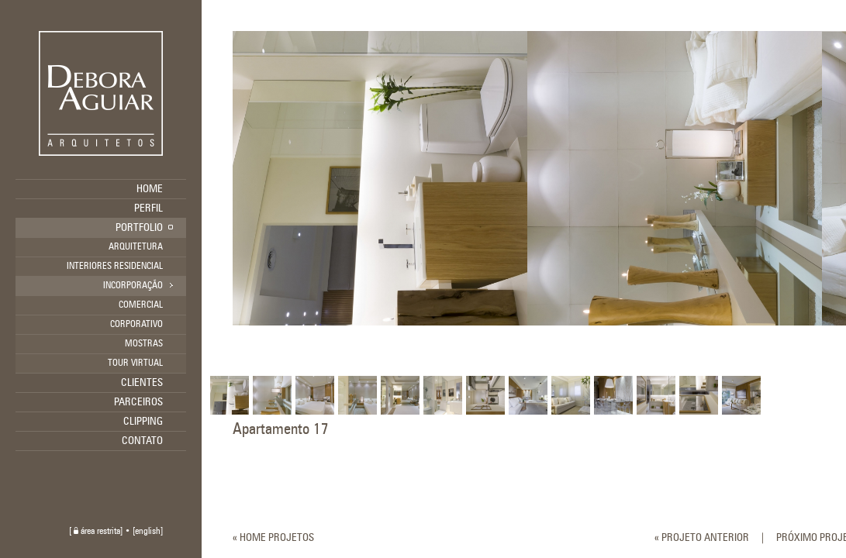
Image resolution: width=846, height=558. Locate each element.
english (148, 531)
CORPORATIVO (136, 324)
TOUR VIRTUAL (135, 363)
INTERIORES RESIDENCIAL (115, 266)
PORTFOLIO (139, 227)
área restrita (97, 531)
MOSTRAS (144, 344)
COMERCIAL (141, 305)
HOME (149, 189)
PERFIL (148, 208)
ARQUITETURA (136, 247)
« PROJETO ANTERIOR (701, 537)
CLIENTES (142, 382)
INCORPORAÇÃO (133, 286)
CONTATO (142, 441)
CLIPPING (143, 421)
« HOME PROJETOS (273, 537)
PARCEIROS (138, 402)
